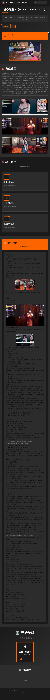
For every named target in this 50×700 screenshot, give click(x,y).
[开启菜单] (40, 2)
